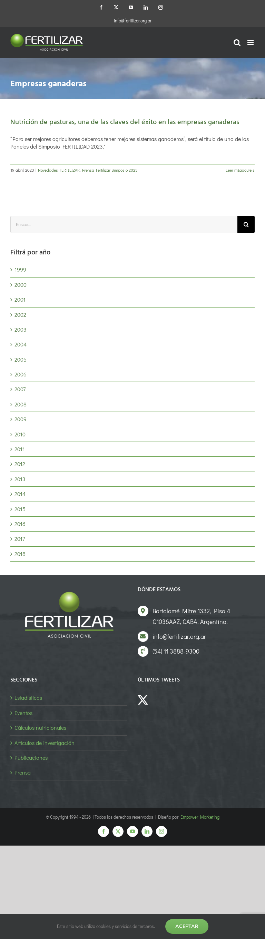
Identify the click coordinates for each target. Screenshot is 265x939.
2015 (20, 509)
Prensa (22, 772)
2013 (20, 479)
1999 (20, 269)
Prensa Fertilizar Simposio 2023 (109, 170)
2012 (19, 463)
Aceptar (186, 926)
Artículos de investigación (44, 742)
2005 (20, 359)
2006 (20, 374)
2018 (20, 553)
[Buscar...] (123, 224)
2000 (20, 284)
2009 (20, 419)
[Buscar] (246, 224)
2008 (20, 404)
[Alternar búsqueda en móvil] (237, 42)
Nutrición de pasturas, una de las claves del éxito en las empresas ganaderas (124, 122)
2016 (20, 523)
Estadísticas (28, 697)
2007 (20, 389)
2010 (20, 434)
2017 (19, 538)
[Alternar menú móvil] (251, 42)
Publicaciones (31, 757)
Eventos (23, 712)
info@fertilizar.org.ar (132, 20)
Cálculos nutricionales (40, 727)
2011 (19, 449)
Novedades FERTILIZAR (59, 170)
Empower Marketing (199, 817)
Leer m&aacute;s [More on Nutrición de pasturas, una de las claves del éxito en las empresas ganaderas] (240, 170)
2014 (20, 493)
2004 (20, 344)
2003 (20, 329)
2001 (20, 299)
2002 (20, 314)
